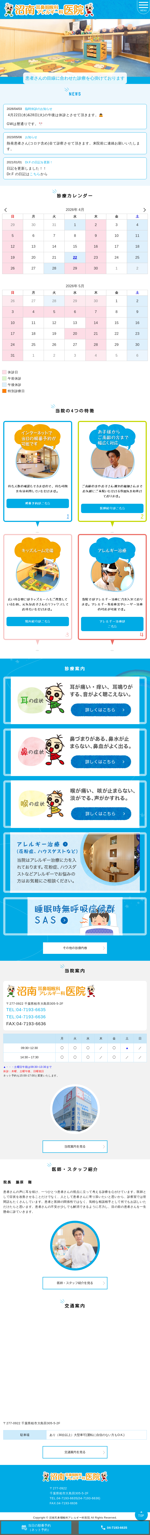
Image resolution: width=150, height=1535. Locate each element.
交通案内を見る (75, 1452)
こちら (35, 174)
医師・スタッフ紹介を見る (75, 1283)
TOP (141, 1515)
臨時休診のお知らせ (38, 109)
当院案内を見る (75, 1146)
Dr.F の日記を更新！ (39, 162)
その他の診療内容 (75, 948)
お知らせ (31, 137)
